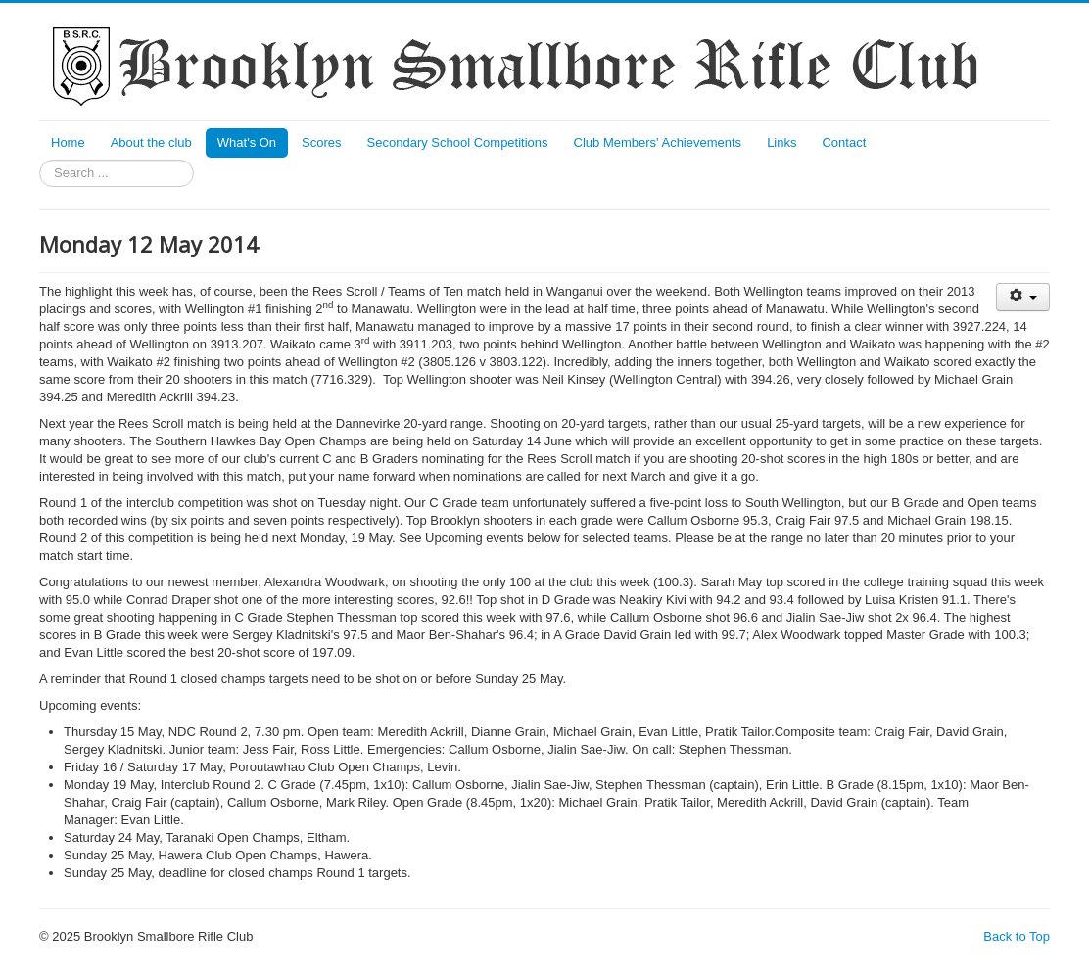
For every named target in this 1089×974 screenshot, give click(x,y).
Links (781, 142)
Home (68, 142)
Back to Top (1016, 936)
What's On (246, 142)
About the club (151, 142)
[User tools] (1023, 297)
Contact (844, 142)
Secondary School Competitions (457, 142)
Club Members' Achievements (658, 142)
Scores (321, 142)
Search (39, 160)
